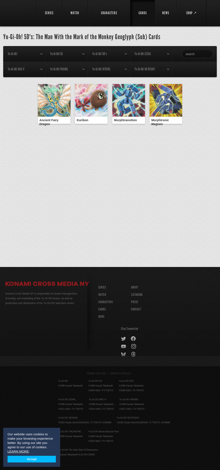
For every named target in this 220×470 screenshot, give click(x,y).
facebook (133, 338)
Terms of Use (96, 373)
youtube (124, 346)
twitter (123, 338)
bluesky (124, 354)
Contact (136, 309)
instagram (134, 346)
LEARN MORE (18, 451)
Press (134, 302)
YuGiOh (18, 13)
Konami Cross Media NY (47, 284)
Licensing (137, 295)
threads (134, 354)
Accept (32, 459)
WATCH (102, 295)
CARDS (102, 309)
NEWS (101, 317)
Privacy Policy (121, 373)
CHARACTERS (105, 302)
